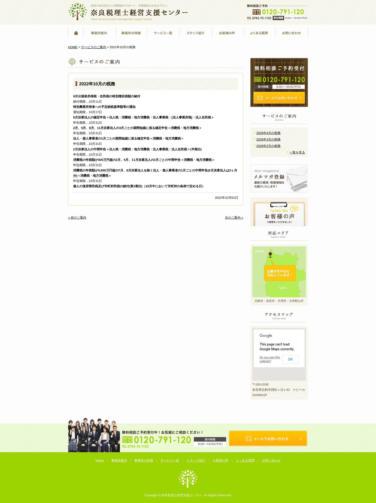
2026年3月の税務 (268, 139)
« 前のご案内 (77, 217)
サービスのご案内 (93, 47)
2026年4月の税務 (268, 133)
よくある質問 (260, 33)
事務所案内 (99, 33)
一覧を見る (297, 152)
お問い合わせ (292, 33)
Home (75, 33)
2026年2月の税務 (268, 146)
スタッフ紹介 (195, 33)
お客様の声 (228, 33)
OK (290, 359)
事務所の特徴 (131, 33)
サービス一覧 (163, 33)
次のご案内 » (234, 217)
